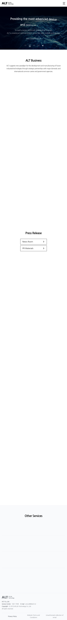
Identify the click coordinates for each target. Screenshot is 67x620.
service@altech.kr (30, 604)
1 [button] (26, 45)
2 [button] (30, 45)
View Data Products (33, 39)
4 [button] (38, 45)
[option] (33, 28)
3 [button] (34, 45)
